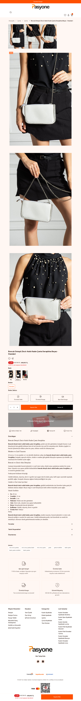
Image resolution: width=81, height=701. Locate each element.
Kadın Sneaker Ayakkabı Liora (63, 642)
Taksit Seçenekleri (14, 530)
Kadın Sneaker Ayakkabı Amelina (64, 614)
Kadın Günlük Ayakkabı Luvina (63, 624)
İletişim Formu (12, 616)
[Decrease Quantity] (10, 408)
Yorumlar (11, 525)
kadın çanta (68, 548)
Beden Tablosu (12, 390)
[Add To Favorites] (9, 358)
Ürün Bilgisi (12, 437)
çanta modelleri (58, 548)
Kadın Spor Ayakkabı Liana (65, 619)
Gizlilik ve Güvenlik (14, 626)
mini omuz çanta (41, 548)
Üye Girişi (28, 616)
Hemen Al (60, 408)
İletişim (10, 613)
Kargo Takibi (12, 618)
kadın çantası (26, 551)
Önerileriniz (12, 535)
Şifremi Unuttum (30, 618)
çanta (49, 548)
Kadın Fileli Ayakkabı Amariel (65, 628)
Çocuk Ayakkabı (47, 621)
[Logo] (40, 6)
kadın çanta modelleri (15, 551)
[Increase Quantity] (18, 408)
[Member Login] (68, 15)
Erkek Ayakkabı (46, 616)
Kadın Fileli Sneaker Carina (64, 633)
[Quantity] (14, 408)
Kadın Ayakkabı (47, 613)
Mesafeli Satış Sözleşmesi (13, 622)
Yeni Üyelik (28, 613)
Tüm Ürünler (46, 624)
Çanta (44, 618)
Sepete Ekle (33, 408)
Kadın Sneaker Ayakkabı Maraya (64, 638)
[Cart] (72, 15)
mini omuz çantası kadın (28, 548)
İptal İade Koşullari (14, 628)
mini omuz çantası (14, 548)
